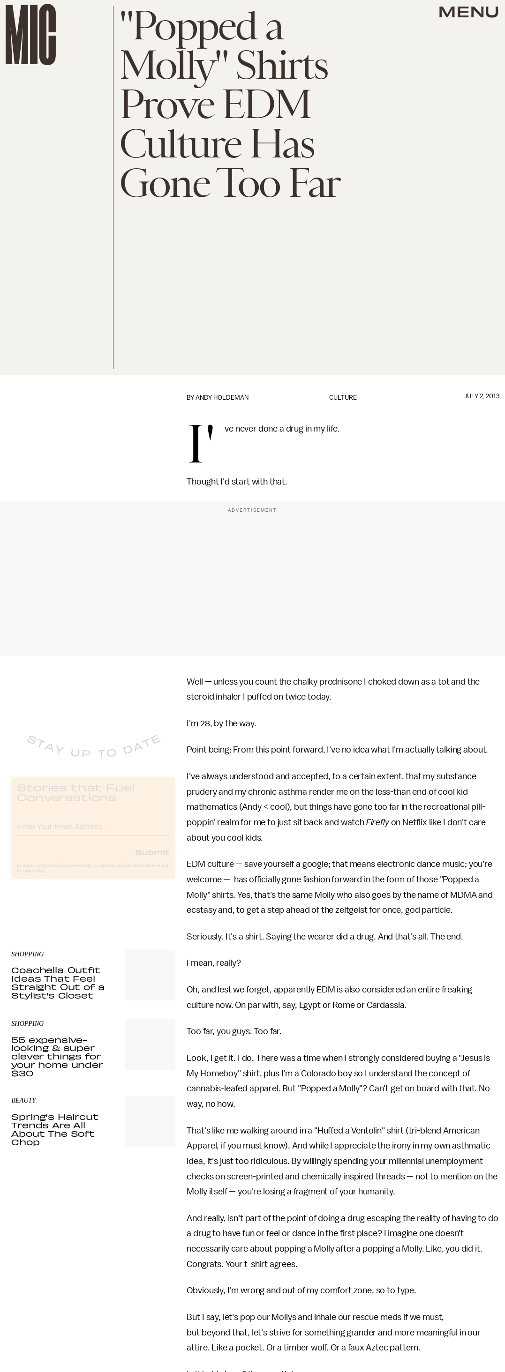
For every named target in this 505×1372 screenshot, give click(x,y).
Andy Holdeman (222, 397)
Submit (152, 860)
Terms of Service (142, 873)
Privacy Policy (30, 878)
